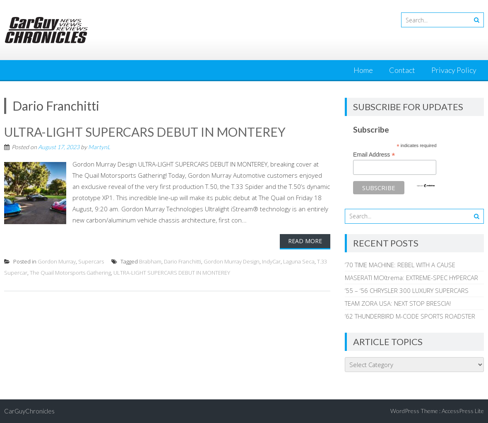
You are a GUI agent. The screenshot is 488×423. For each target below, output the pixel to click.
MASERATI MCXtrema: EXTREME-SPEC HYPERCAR (411, 277)
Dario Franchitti (182, 261)
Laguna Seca (299, 261)
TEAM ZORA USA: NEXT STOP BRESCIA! (398, 303)
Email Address (374, 155)
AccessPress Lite (463, 410)
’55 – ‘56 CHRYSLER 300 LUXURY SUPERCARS (407, 290)
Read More (305, 241)
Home (363, 70)
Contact (402, 70)
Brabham (150, 261)
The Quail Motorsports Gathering (70, 272)
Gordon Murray (57, 261)
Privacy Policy (453, 70)
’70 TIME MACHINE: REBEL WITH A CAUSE (400, 265)
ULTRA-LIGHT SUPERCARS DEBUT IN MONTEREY (145, 131)
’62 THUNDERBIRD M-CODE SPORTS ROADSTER (410, 316)
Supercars (91, 261)
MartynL (99, 146)
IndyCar (271, 261)
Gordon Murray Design (232, 261)
